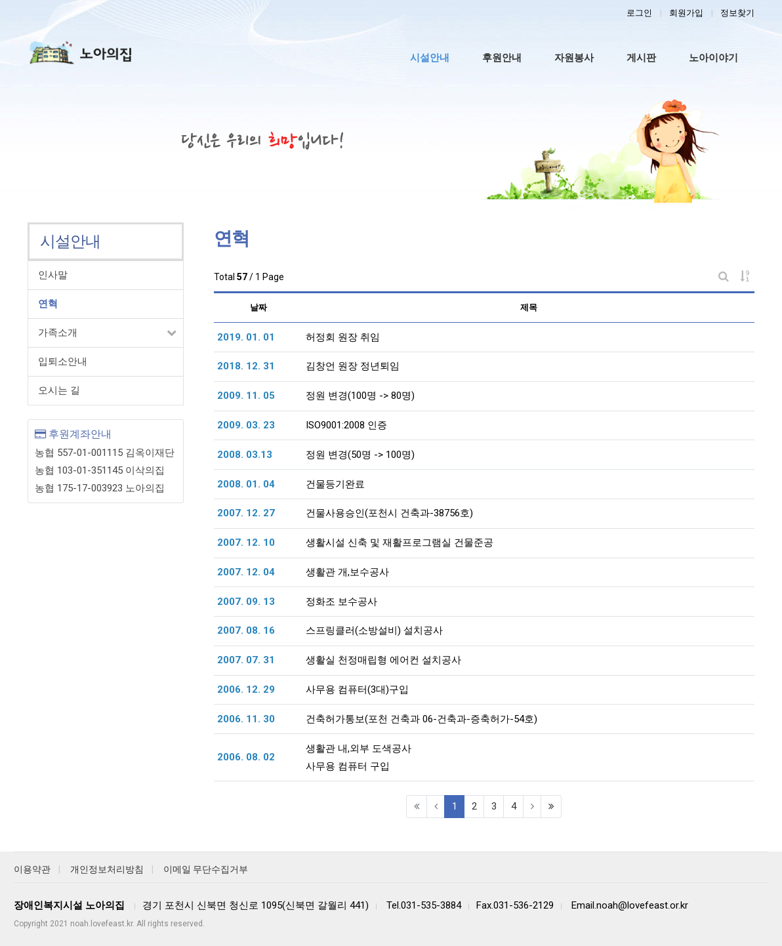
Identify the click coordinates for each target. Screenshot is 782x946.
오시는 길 (59, 390)
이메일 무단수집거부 (205, 869)
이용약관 (32, 869)
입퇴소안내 (62, 361)
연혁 (48, 304)
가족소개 (57, 333)
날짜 (258, 307)
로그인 (639, 13)
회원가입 (686, 13)
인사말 (53, 275)
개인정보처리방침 (107, 869)
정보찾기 (737, 13)
